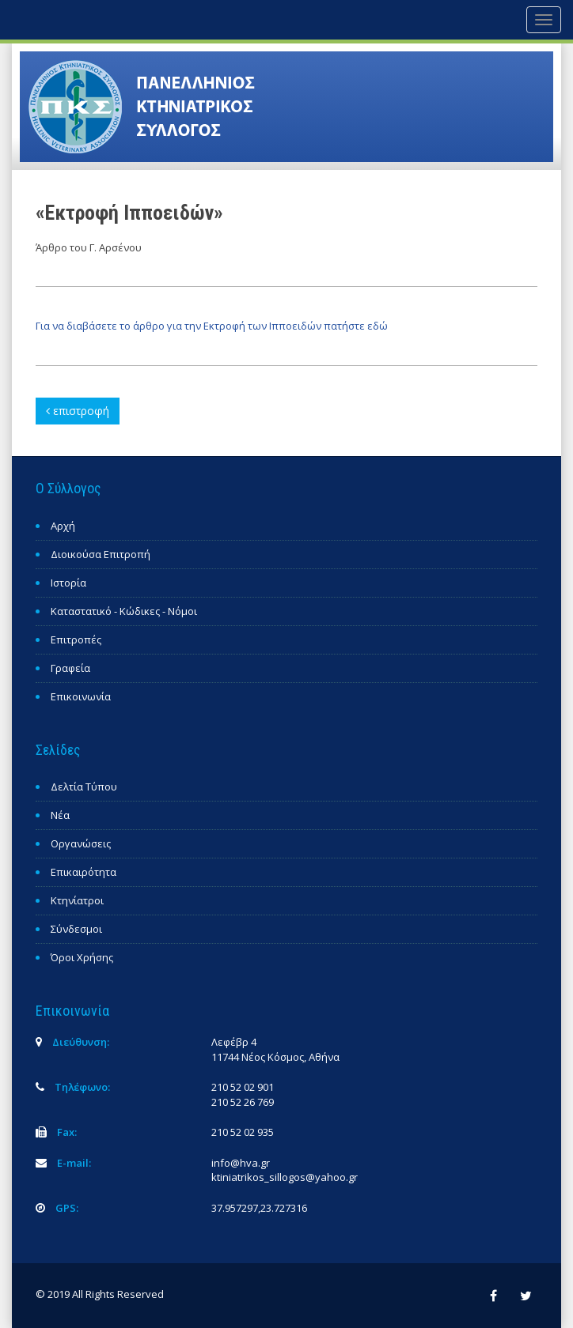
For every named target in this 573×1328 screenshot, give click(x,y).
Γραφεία (70, 668)
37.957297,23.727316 (259, 1208)
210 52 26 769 (242, 1102)
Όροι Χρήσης (82, 957)
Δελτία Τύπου (84, 786)
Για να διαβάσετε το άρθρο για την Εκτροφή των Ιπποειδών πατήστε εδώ (212, 326)
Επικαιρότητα (83, 872)
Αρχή (63, 526)
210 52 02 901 (242, 1087)
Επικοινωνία (81, 696)
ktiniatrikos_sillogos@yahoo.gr (284, 1177)
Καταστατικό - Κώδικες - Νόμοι (124, 611)
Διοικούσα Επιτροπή (100, 554)
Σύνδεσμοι (76, 929)
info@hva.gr (240, 1163)
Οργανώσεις (81, 843)
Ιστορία (68, 582)
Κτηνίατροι (77, 900)
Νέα (60, 815)
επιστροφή (77, 410)
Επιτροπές (76, 639)
